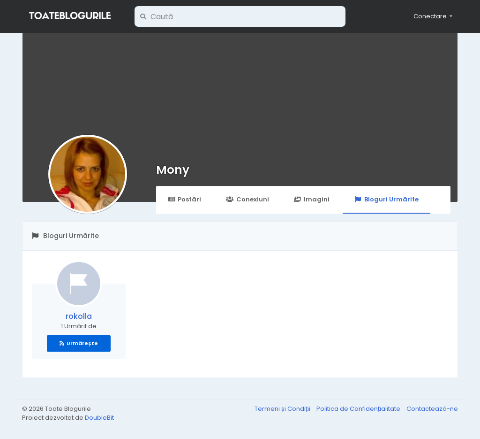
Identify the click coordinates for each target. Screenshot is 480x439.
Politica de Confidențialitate (359, 408)
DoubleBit (99, 417)
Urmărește (79, 343)
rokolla (79, 316)
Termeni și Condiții (283, 408)
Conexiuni (247, 199)
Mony (172, 170)
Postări (184, 199)
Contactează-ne (432, 408)
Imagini (312, 199)
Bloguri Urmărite (386, 199)
